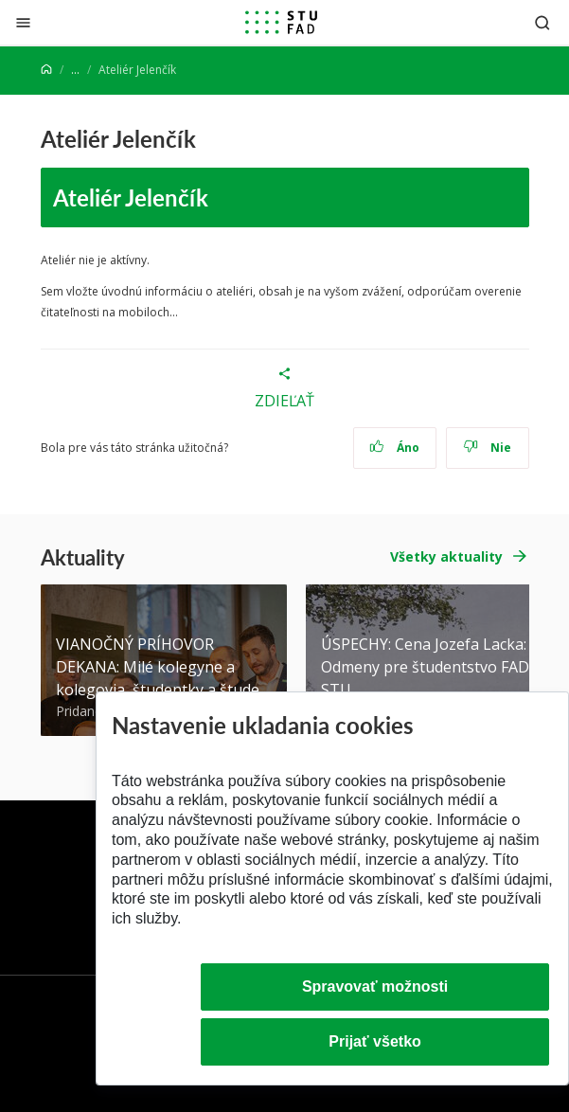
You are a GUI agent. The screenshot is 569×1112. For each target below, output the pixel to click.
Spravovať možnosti (375, 986)
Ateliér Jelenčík (130, 197)
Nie (487, 447)
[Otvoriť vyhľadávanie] (542, 22)
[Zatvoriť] (23, 22)
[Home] (46, 70)
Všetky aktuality (446, 556)
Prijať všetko (375, 1041)
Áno (394, 447)
